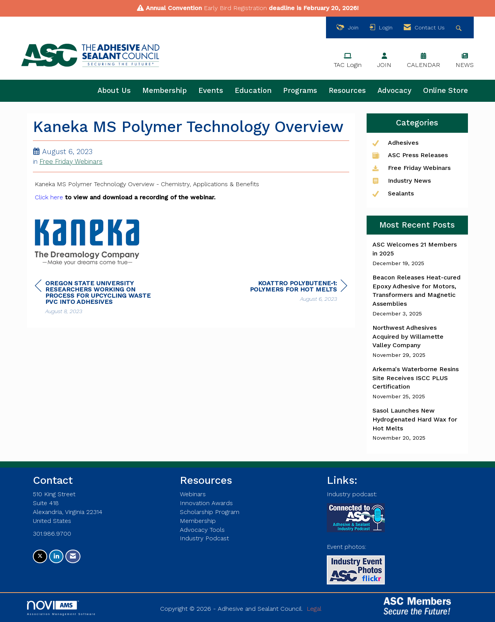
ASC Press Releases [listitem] (410, 155)
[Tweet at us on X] (40, 556)
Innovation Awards (206, 503)
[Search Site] (459, 27)
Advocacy (394, 90)
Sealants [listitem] (393, 193)
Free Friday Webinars (70, 161)
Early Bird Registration (235, 8)
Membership (164, 90)
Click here (49, 197)
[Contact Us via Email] (72, 556)
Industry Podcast (204, 538)
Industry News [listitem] (401, 180)
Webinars (193, 494)
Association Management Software (61, 608)
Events (210, 90)
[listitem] (417, 253)
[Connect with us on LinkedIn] (56, 556)
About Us (114, 90)
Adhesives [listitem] (395, 142)
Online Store (445, 90)
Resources (347, 90)
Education (253, 90)
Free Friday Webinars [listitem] (411, 167)
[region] (289, 292)
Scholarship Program (209, 512)
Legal (314, 608)
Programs (300, 90)
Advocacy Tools (202, 529)
